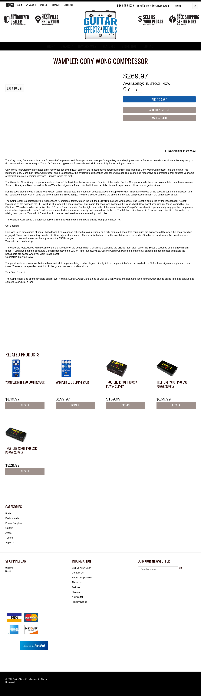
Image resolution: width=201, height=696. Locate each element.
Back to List (15, 88)
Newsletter (77, 597)
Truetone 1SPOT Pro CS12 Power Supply (21, 450)
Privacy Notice (79, 602)
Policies (76, 587)
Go (195, 5)
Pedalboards (12, 518)
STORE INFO (129, 46)
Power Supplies (13, 523)
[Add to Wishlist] (159, 110)
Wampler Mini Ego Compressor (25, 382)
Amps (8, 533)
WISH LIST (44, 4)
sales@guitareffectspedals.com (153, 5)
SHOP (49, 46)
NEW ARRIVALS (87, 46)
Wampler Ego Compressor (72, 382)
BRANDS (66, 46)
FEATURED (109, 46)
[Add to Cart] (159, 99)
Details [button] (25, 405)
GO (180, 567)
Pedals (9, 513)
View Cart (56, 4)
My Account (31, 4)
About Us (77, 582)
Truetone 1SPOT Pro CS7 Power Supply (121, 384)
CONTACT (149, 46)
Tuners (9, 537)
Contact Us (78, 572)
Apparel (9, 542)
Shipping (76, 592)
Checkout (68, 4)
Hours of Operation (82, 577)
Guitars (9, 528)
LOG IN (19, 4)
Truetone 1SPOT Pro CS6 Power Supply (171, 384)
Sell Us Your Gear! (82, 568)
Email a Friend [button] (159, 118)
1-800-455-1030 (125, 5)
